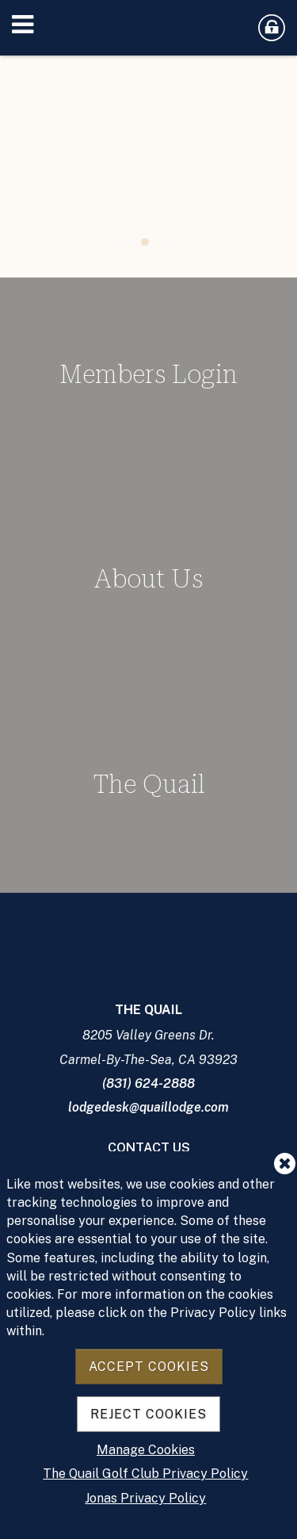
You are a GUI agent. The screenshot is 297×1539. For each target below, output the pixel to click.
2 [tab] (145, 242)
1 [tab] (121, 242)
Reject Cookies (148, 1414)
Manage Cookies (146, 1449)
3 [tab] (169, 242)
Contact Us (149, 1147)
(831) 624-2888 (148, 1083)
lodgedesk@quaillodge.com (148, 1107)
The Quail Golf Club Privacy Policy (145, 1473)
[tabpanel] (148, 155)
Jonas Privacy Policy (145, 1498)
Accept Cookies (149, 1366)
